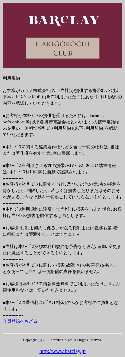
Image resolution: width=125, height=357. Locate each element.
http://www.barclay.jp (62, 351)
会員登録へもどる (20, 321)
